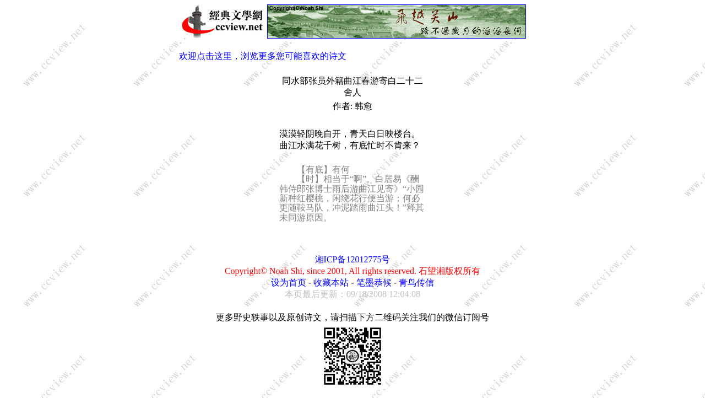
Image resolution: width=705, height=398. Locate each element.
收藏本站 (331, 282)
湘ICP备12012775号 (353, 259)
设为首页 (288, 282)
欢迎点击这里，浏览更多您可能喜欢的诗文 (262, 56)
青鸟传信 (416, 282)
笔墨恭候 (374, 282)
